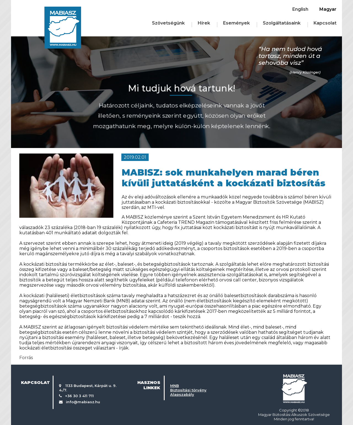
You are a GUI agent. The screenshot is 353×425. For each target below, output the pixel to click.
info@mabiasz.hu (83, 402)
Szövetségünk (168, 23)
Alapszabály (182, 394)
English (300, 9)
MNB (174, 385)
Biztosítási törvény (188, 390)
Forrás (26, 357)
